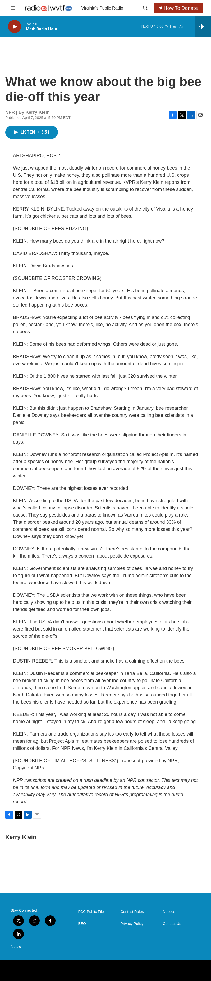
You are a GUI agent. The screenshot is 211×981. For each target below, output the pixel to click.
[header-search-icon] (145, 8)
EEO (82, 924)
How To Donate (181, 8)
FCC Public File (91, 912)
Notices (169, 912)
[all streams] (203, 26)
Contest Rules (132, 912)
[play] (14, 27)
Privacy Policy (132, 924)
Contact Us (172, 924)
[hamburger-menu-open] (13, 8)
